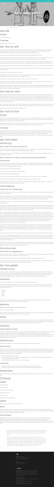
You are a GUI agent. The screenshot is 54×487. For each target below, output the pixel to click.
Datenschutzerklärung (37, 482)
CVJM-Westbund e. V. (32, 471)
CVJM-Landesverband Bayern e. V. (34, 468)
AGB (42, 482)
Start (8, 28)
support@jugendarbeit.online (13, 465)
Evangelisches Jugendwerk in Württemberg (35, 473)
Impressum (30, 482)
